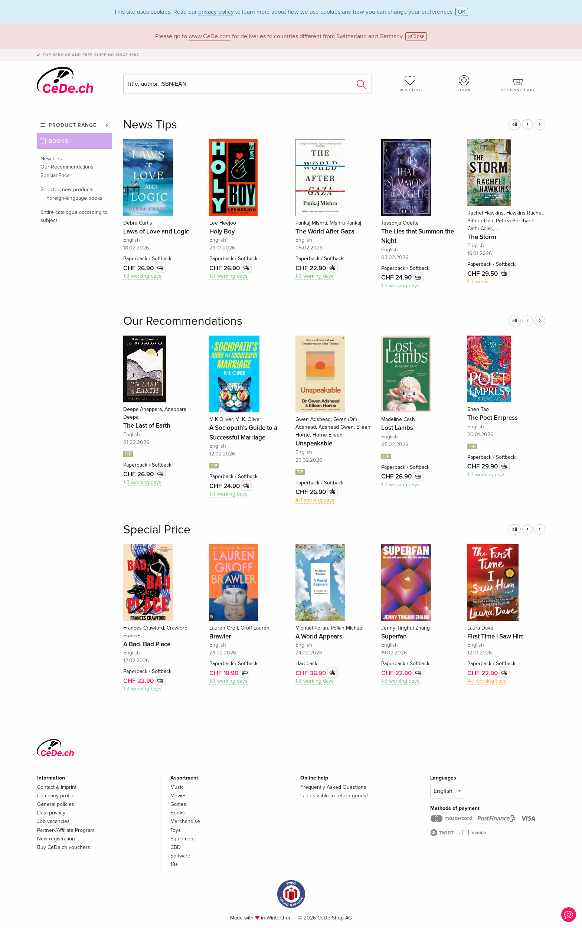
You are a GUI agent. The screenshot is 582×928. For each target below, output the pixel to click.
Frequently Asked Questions (333, 787)
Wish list (410, 83)
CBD (175, 847)
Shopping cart (518, 83)
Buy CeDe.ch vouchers (63, 847)
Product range (73, 125)
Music (177, 787)
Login (464, 83)
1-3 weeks (478, 281)
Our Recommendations (67, 167)
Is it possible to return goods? (334, 796)
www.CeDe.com (209, 36)
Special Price (55, 175)
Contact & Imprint (56, 787)
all (514, 124)
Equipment (182, 839)
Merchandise (185, 821)
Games (178, 804)
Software (180, 856)
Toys (175, 830)
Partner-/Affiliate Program (65, 830)
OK (462, 12)
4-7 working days (314, 500)
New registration (56, 839)
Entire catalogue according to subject (74, 216)
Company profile (56, 796)
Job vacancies (53, 821)
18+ (174, 864)
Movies (178, 796)
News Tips (150, 125)
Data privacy (51, 813)
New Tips (51, 159)
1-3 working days (142, 276)
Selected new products (67, 189)
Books (58, 141)
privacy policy (216, 12)
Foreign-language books (74, 198)
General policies (55, 804)
